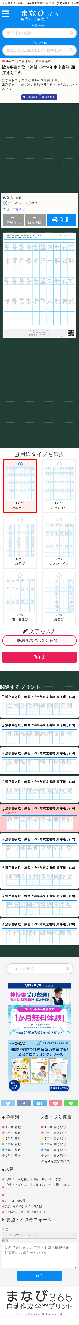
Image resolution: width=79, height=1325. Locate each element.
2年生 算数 (13, 1132)
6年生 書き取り (55, 1155)
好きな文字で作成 (57, 1161)
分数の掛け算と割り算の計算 (25, 1212)
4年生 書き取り (55, 1144)
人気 (8, 1169)
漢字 (32, 203)
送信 (39, 1275)
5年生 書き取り (55, 1150)
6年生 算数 (13, 1155)
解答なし (13, 219)
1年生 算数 (13, 1127)
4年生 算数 (13, 1144)
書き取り (48, 97)
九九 (8, 1195)
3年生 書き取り (55, 1138)
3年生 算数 (13, 1138)
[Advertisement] (39, 147)
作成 (40, 657)
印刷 (61, 220)
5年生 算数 (13, 1150)
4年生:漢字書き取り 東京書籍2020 (28, 61)
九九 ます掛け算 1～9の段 (23, 1206)
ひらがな (12, 203)
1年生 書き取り (55, 1127)
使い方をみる (14, 209)
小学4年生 (30, 97)
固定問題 (35, 219)
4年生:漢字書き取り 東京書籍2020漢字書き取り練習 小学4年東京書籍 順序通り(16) (21, 236)
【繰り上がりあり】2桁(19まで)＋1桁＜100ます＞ (39, 1187)
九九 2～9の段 (15, 1200)
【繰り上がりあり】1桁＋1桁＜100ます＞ (35, 1179)
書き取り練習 (56, 1117)
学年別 (10, 1117)
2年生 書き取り (55, 1132)
